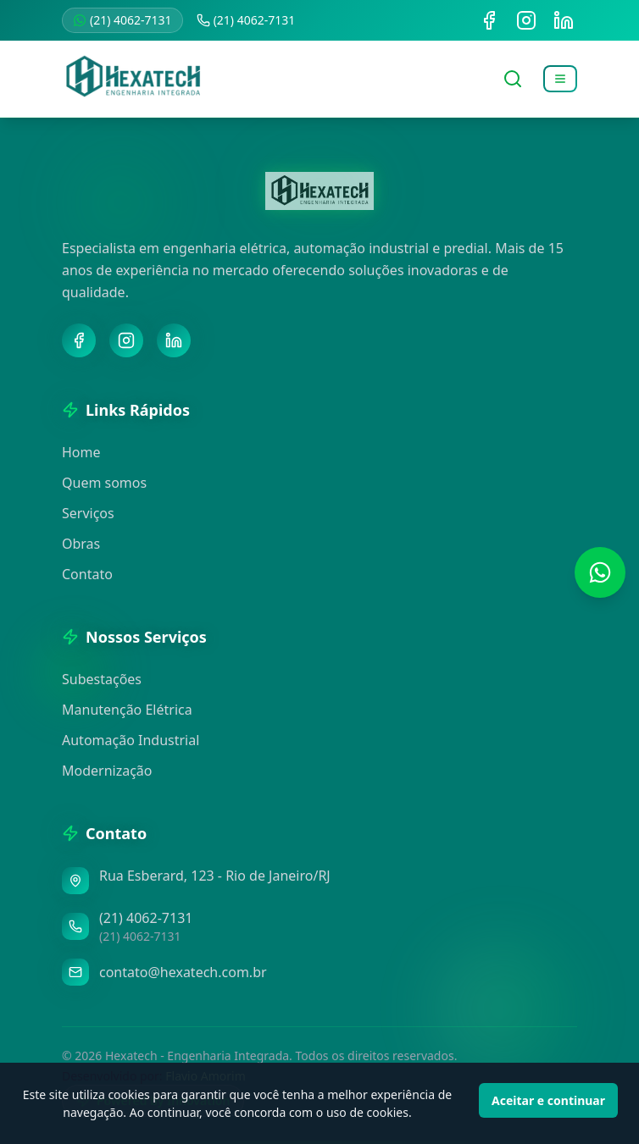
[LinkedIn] (174, 340)
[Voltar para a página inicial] (133, 78)
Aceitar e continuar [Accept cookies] (548, 1100)
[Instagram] (126, 340)
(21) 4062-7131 (122, 20)
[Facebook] (79, 340)
